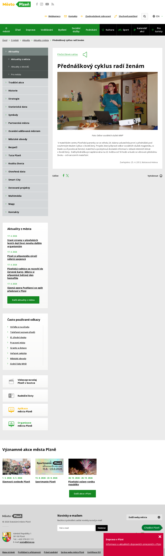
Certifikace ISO (94, 552)
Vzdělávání (47, 29)
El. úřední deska (18, 337)
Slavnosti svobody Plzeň (16, 481)
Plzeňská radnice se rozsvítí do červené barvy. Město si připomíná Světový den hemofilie (25, 273)
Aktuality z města (41, 40)
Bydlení (62, 29)
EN (157, 16)
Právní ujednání (51, 552)
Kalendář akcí (142, 30)
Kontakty (72, 16)
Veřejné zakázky (18, 353)
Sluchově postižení (128, 16)
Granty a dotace (18, 347)
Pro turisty (159, 30)
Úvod (4, 40)
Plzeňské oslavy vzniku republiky (81, 483)
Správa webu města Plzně (72, 552)
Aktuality (26, 40)
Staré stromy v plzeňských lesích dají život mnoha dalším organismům (24, 243)
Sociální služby (76, 30)
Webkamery (54, 16)
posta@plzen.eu (27, 542)
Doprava (30, 29)
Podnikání (91, 29)
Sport (126, 29)
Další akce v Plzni (82, 493)
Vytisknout (153, 175)
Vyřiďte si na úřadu (19, 326)
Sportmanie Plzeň (45, 481)
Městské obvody (18, 358)
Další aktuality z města (23, 299)
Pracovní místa (17, 342)
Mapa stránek (8, 552)
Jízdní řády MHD (18, 363)
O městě (6, 30)
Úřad (18, 29)
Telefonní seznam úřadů (22, 332)
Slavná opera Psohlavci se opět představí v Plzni (25, 289)
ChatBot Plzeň (151, 527)
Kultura (110, 29)
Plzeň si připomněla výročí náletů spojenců (22, 258)
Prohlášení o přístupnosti (29, 552)
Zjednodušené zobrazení (98, 16)
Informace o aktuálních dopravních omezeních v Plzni (133, 544)
